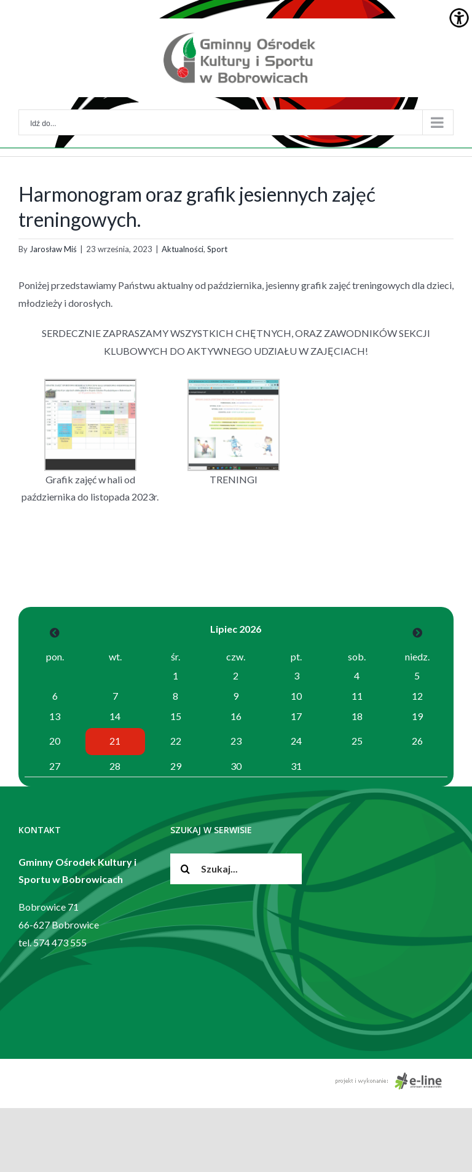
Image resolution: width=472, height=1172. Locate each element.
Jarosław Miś (53, 249)
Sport (217, 249)
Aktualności (182, 249)
